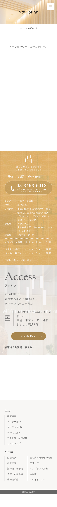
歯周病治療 (13, 479)
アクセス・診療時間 (17, 438)
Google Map (28, 335)
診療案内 (11, 416)
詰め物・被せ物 (15, 468)
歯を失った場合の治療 (41, 457)
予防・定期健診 (15, 474)
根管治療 (11, 463)
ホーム (23, 28)
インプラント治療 (39, 468)
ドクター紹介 (14, 421)
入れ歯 (33, 474)
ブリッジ (34, 463)
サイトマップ (14, 443)
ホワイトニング (38, 479)
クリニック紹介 (15, 427)
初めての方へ (14, 432)
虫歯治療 (11, 457)
